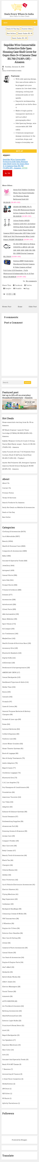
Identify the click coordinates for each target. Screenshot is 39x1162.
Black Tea (6, 860)
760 (7, 173)
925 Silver (6, 1093)
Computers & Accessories (12, 551)
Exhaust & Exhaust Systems (13, 812)
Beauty (5, 541)
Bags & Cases (7, 768)
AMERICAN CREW (9, 672)
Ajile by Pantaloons (10, 1103)
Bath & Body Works (10, 977)
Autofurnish (7, 604)
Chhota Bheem (8, 870)
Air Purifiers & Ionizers (11, 1006)
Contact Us (6, 488)
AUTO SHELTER (8, 1001)
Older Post (33, 307)
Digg (26, 288)
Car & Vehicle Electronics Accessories (17, 884)
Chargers (6, 865)
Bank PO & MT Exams (10, 1064)
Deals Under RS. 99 (25, 33)
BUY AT (19, 151)
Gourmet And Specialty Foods (14, 1059)
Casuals (5, 697)
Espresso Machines (10, 1045)
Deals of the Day (8, 512)
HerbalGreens (7, 1084)
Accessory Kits (8, 648)
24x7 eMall (6, 967)
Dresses (5, 595)
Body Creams (7, 850)
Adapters (6, 807)
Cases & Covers (8, 706)
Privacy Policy (8, 493)
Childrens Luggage (10, 773)
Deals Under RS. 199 (19, 38)
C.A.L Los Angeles (9, 782)
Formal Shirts (8, 585)
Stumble (17, 288)
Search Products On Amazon (13, 502)
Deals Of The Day (13, 29)
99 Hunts (6, 1098)
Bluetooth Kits (8, 778)
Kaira (4, 692)
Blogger (24, 1140)
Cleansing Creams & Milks (13, 914)
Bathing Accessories (10, 1011)
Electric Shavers (8, 889)
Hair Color (6, 1050)
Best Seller (6, 517)
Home (20, 307)
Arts (4, 1055)
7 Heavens (6, 1069)
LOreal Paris (7, 609)
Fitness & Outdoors (10, 590)
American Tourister (10, 797)
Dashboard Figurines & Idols (13, 682)
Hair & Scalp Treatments (12, 758)
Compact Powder (9, 841)
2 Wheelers (6, 923)
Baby (4, 556)
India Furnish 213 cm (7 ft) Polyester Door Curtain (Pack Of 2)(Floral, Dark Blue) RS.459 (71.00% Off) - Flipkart (18, 455)
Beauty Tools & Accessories (13, 855)
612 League (6, 629)
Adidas (5, 875)
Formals (5, 701)
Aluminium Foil (8, 826)
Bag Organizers (8, 899)
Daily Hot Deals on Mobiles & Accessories (18, 507)
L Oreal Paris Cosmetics (11, 1079)
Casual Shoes (7, 952)
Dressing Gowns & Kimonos (13, 831)
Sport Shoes (7, 624)
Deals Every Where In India (19, 14)
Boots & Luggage (8, 753)
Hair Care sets (8, 846)
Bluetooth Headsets (10, 653)
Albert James (7, 982)
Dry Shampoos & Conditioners (14, 787)
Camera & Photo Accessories (13, 948)
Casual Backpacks (9, 677)
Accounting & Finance (11, 1074)
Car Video (6, 802)
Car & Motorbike (8, 536)
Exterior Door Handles (11, 933)
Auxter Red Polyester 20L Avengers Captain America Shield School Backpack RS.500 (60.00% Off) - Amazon (19, 466)
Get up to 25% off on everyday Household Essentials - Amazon (17, 396)
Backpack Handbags (10, 909)
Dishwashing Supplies (11, 821)
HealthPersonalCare (10, 1016)
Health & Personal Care (11, 546)
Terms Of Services (9, 498)
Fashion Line (7, 739)
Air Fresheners (8, 633)
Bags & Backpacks (9, 1035)
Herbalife (6, 972)
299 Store (6, 1089)
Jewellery (6, 565)
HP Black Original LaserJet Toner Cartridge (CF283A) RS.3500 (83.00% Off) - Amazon (17, 433)
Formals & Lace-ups (10, 719)
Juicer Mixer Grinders (11, 744)
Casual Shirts (7, 575)
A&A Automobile (8, 614)
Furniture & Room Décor (12, 1025)
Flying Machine (8, 894)
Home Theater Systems (11, 748)
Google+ (7, 288)
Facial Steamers (8, 816)
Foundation (7, 792)
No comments (31, 281)
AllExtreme (6, 663)
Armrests (6, 996)
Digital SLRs (7, 658)
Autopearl (6, 570)
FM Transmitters (9, 918)
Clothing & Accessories (11, 531)
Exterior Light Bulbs (10, 1020)
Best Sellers (11, 33)
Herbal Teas (7, 687)
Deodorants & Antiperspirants (14, 667)
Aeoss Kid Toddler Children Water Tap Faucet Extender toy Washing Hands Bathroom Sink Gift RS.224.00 (19, 196)
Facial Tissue (7, 991)
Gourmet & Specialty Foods (13, 561)
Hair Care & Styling (10, 938)
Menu (20, 23)
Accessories (7, 599)
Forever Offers (27, 29)
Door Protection (8, 880)
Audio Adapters (8, 763)
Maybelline (7, 638)
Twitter (28, 285)
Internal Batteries (9, 729)
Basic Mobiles (8, 619)
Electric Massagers (10, 986)
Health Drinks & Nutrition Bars (14, 643)
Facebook (17, 285)
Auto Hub (6, 580)
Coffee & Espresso (9, 734)
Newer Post (6, 307)
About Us (5, 483)
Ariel (4, 1030)
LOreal (5, 943)
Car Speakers (7, 1040)
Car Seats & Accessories (11, 957)
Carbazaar (6, 904)
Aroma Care (7, 836)
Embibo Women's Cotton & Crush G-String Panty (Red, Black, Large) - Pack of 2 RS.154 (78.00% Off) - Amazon (18, 444)
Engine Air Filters (9, 928)
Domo (4, 724)
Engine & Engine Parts (11, 962)
